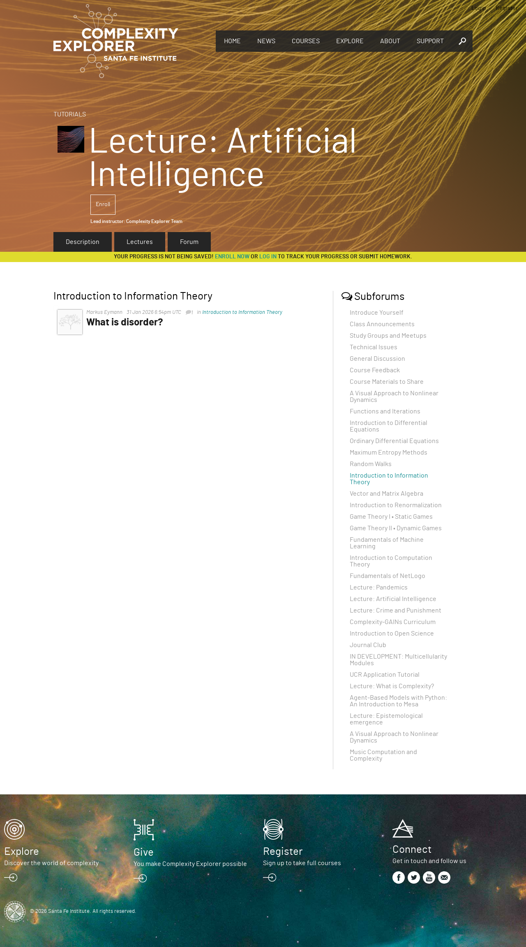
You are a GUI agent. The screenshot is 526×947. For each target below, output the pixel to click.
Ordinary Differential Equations (394, 441)
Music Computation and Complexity (383, 755)
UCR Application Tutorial (385, 674)
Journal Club (368, 645)
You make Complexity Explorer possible (190, 864)
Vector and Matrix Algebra (386, 493)
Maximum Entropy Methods (388, 452)
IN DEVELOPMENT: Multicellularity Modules (398, 659)
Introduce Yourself (377, 312)
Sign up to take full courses (302, 863)
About (390, 41)
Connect (411, 849)
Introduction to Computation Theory (391, 561)
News (266, 41)
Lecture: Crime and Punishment (395, 610)
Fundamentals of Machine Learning (387, 543)
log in (268, 257)
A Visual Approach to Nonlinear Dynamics (394, 396)
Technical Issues (373, 347)
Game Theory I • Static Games (391, 516)
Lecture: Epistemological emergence (386, 719)
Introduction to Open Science (392, 633)
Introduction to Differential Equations (388, 426)
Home (232, 41)
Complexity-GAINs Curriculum (393, 622)
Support (430, 41)
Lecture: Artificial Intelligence (393, 599)
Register (507, 8)
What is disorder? (124, 322)
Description (82, 242)
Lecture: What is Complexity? (392, 686)
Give (144, 852)
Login (478, 8)
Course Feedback (375, 370)
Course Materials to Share (387, 381)
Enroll (103, 204)
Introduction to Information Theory (242, 312)
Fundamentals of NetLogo (387, 576)
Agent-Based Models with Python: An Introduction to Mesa (398, 701)
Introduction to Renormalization (396, 505)
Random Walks (371, 464)
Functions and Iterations (385, 411)
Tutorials (69, 114)
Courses (306, 41)
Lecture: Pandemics (379, 587)
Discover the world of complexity (51, 863)
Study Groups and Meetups (388, 335)
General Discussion (377, 358)
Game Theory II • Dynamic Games (396, 528)
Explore (350, 41)
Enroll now (232, 257)
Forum (189, 242)
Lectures (140, 242)
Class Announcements (382, 324)
